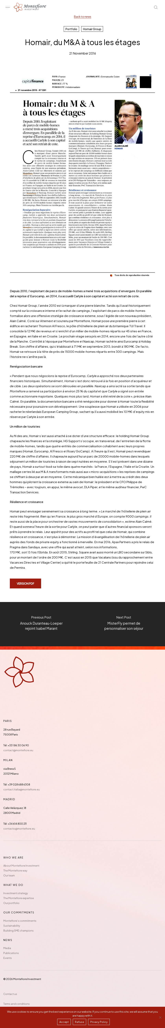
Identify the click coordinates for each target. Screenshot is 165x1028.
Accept (64, 1021)
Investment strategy (15, 893)
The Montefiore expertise (18, 898)
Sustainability (11, 925)
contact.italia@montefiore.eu (21, 789)
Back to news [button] (82, 16)
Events (7, 957)
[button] (8, 7)
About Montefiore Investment (21, 865)
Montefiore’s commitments (19, 920)
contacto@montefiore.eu (19, 828)
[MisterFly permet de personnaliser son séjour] (124, 624)
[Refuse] (160, 1017)
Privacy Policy (99, 1021)
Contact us (10, 994)
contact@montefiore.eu (18, 750)
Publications (11, 953)
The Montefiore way (15, 870)
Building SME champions (18, 930)
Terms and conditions (16, 1003)
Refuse (79, 1021)
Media (7, 948)
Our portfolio (11, 903)
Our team (9, 875)
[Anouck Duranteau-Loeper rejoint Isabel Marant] (41, 624)
